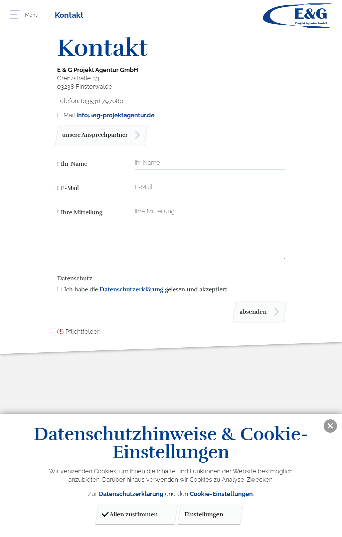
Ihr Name (72, 165)
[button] (330, 426)
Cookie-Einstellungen (221, 493)
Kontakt (70, 15)
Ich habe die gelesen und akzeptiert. (146, 290)
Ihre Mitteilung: (80, 214)
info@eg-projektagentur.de (115, 115)
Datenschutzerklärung (131, 290)
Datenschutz (74, 279)
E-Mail (68, 189)
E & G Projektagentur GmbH (297, 15)
